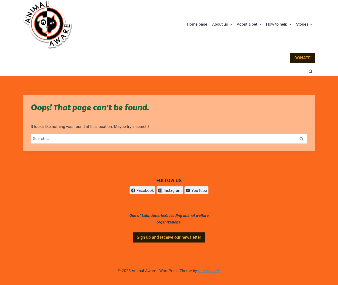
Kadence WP (209, 270)
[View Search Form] (310, 71)
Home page (197, 24)
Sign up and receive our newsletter (169, 237)
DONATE (302, 57)
